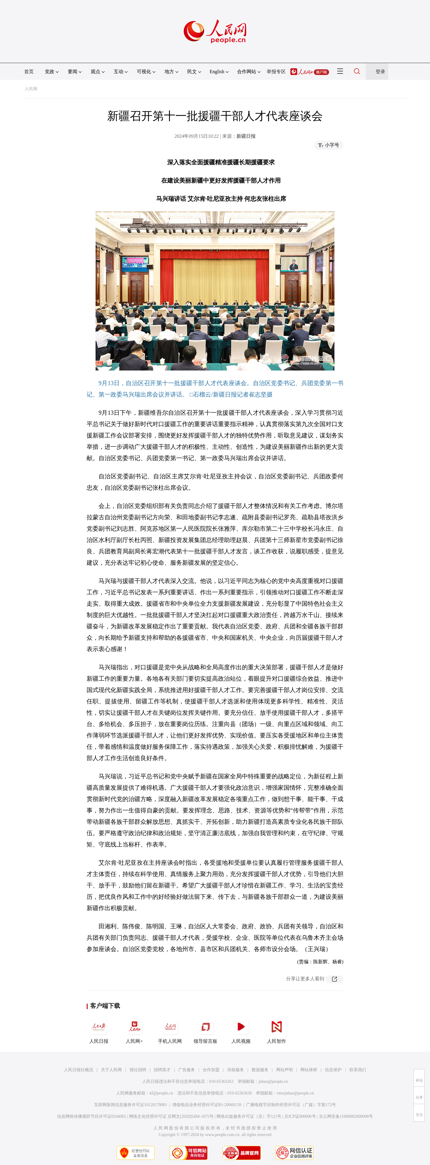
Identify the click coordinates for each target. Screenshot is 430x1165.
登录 (380, 71)
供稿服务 (235, 1070)
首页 (29, 71)
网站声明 (284, 1070)
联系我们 (357, 1070)
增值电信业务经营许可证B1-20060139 (206, 1105)
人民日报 (98, 1030)
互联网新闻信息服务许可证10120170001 (130, 1105)
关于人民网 (111, 1070)
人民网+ (134, 1030)
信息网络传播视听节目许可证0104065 (91, 1116)
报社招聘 (138, 1070)
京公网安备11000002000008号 (346, 1116)
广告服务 (186, 1070)
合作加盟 (211, 1070)
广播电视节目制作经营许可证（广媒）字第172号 (291, 1105)
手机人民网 (170, 1030)
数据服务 (260, 1070)
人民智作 (276, 1030)
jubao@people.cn (273, 1081)
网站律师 (308, 1070)
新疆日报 (246, 136)
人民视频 (241, 1030)
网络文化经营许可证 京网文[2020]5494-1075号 (171, 1116)
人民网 (31, 89)
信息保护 (333, 1070)
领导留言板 (205, 1030)
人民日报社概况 (78, 1070)
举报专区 (276, 71)
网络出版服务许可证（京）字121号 (248, 1116)
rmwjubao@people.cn (295, 1093)
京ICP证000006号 (300, 1116)
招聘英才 (162, 1070)
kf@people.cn (161, 1093)
